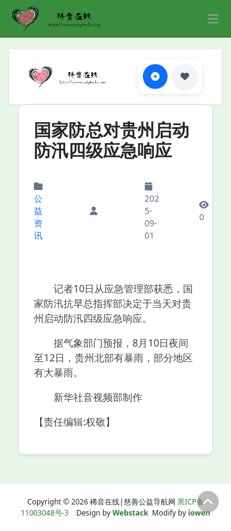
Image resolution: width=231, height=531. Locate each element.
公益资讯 (38, 216)
